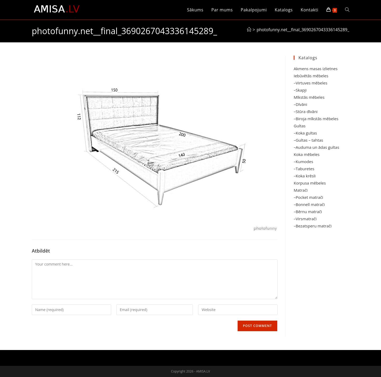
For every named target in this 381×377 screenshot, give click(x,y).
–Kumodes (303, 161)
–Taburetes (304, 168)
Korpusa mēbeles (310, 183)
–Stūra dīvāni (306, 111)
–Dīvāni (300, 104)
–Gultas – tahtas (308, 140)
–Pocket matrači (308, 197)
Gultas (300, 125)
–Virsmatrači (305, 218)
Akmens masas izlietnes (316, 68)
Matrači (301, 190)
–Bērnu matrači (308, 211)
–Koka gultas (305, 133)
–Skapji (300, 90)
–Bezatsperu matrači (313, 225)
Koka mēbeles (307, 154)
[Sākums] (249, 30)
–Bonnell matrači (309, 204)
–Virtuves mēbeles (310, 83)
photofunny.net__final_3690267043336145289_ (303, 30)
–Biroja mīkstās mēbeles (316, 118)
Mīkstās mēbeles (309, 97)
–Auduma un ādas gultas (316, 147)
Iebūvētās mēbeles (311, 75)
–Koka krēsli (305, 175)
